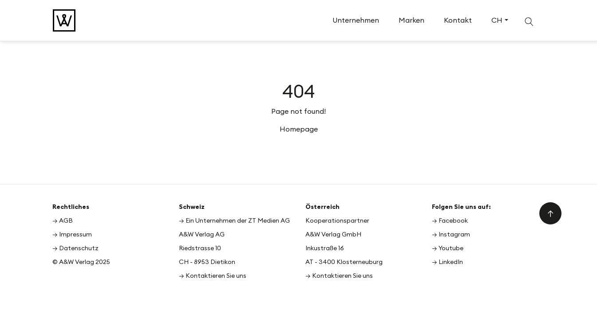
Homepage (299, 128)
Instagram (454, 234)
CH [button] (496, 20)
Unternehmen (355, 20)
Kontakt (458, 20)
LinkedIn (451, 262)
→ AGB (62, 220)
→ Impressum (72, 234)
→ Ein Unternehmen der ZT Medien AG (234, 220)
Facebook (453, 220)
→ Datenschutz (75, 248)
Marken (411, 20)
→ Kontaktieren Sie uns (212, 276)
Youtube (451, 248)
